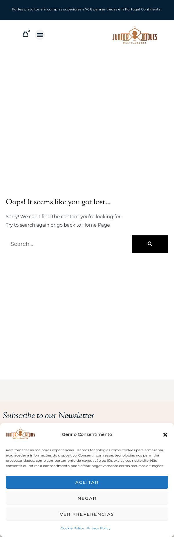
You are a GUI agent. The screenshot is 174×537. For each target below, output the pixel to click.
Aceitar (87, 482)
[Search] (150, 244)
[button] (165, 435)
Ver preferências (87, 514)
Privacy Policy (98, 528)
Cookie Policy (72, 528)
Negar (87, 498)
